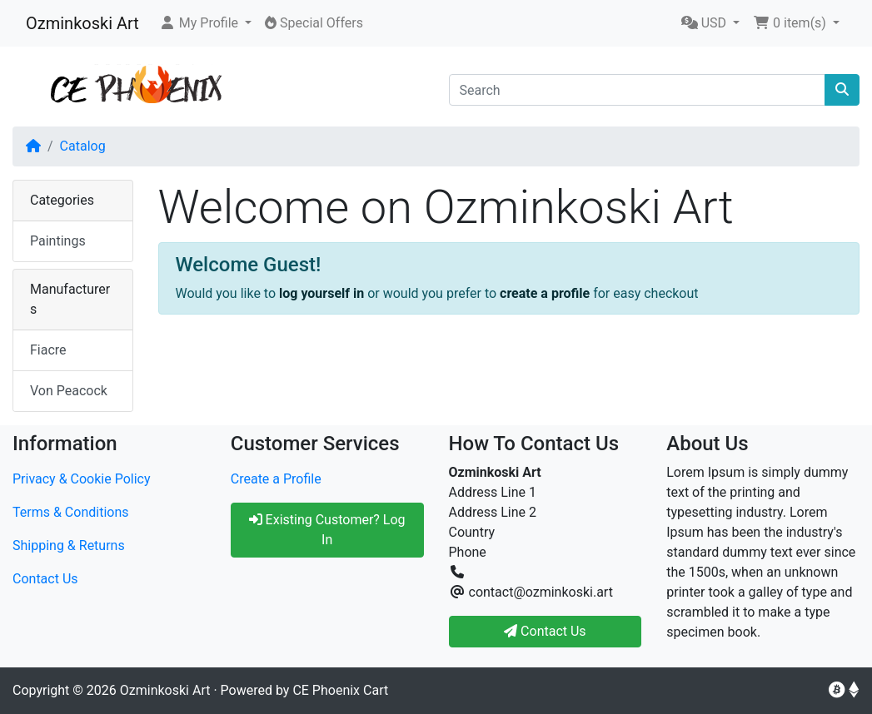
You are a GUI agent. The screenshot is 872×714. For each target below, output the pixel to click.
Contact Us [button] (545, 631)
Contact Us (45, 579)
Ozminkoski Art (82, 23)
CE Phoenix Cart (340, 690)
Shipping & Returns (68, 545)
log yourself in (321, 293)
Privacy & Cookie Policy (81, 479)
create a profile (545, 293)
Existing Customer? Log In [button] (327, 530)
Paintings (58, 241)
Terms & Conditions (70, 512)
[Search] (637, 90)
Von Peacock (68, 391)
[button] (205, 23)
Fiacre (48, 350)
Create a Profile (276, 479)
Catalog (83, 146)
